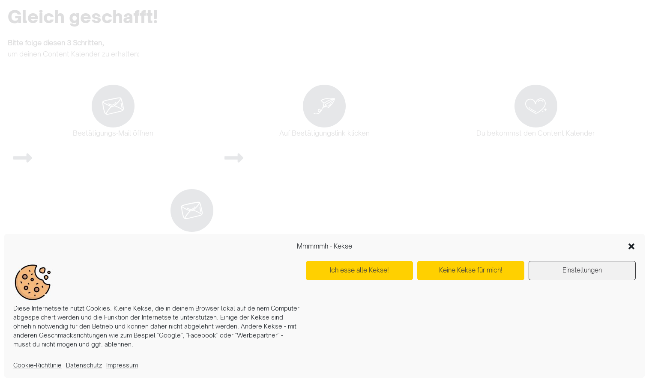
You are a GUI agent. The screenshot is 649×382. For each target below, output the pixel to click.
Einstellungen (582, 270)
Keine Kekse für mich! (470, 270)
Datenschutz (84, 365)
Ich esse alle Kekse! (359, 270)
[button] (631, 246)
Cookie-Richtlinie (37, 365)
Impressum (122, 365)
